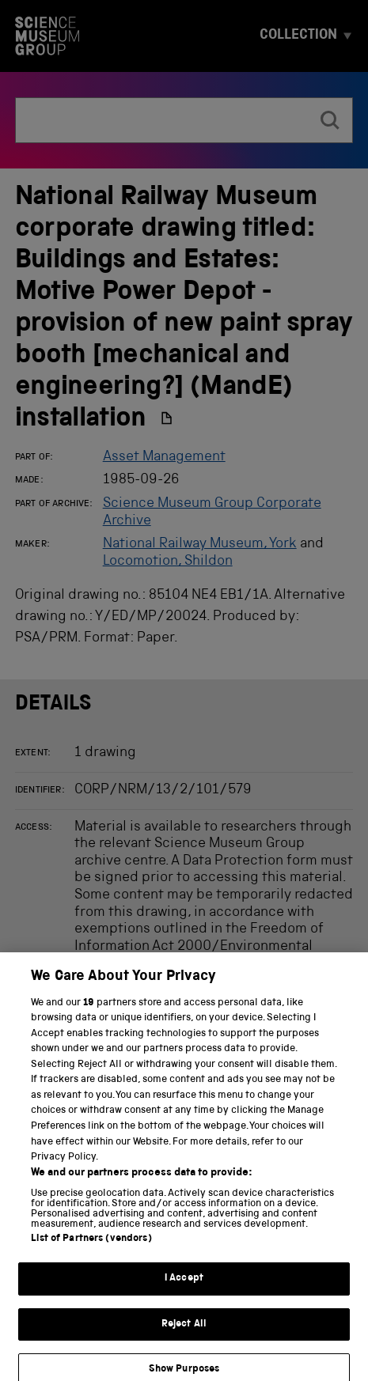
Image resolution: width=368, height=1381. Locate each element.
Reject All (184, 1334)
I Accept (184, 1288)
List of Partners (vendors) (91, 1248)
